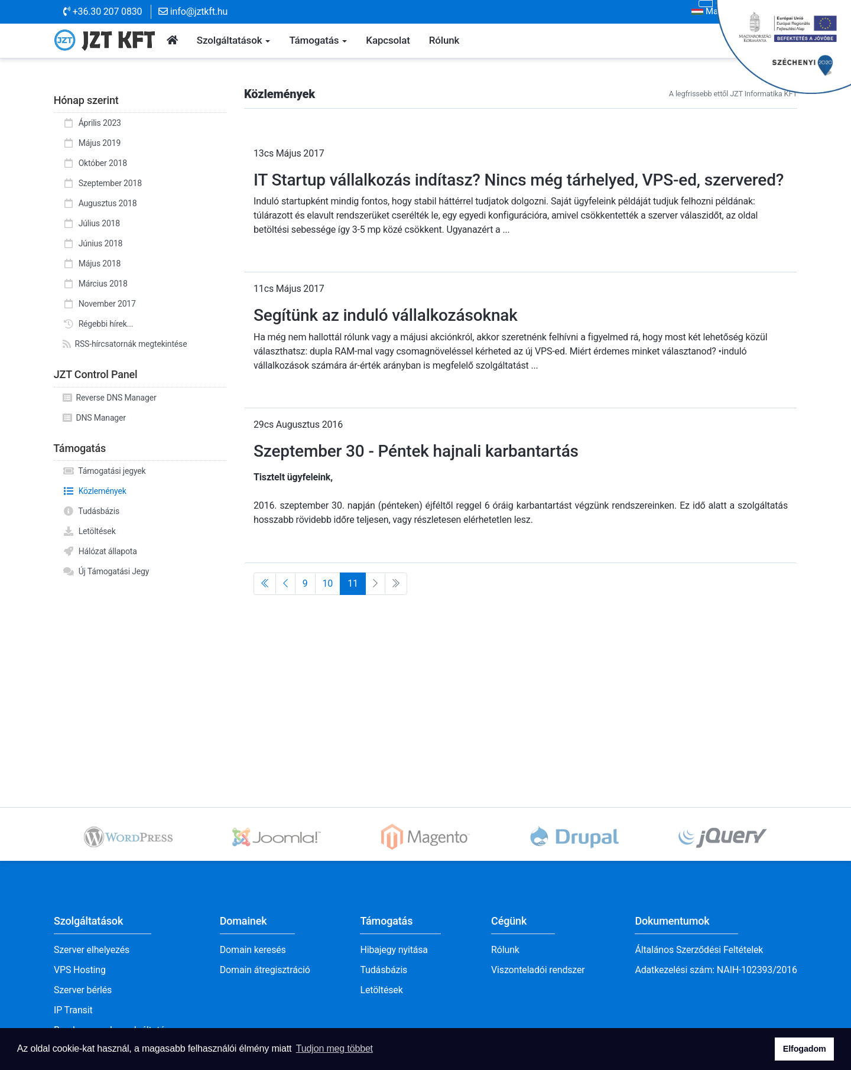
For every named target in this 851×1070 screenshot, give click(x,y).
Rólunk (505, 949)
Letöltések (89, 531)
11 (352, 583)
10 (328, 583)
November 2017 (99, 304)
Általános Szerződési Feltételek (699, 949)
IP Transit (73, 1010)
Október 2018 (95, 163)
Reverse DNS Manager (110, 398)
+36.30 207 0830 (102, 11)
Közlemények (94, 491)
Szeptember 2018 (102, 183)
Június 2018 (92, 243)
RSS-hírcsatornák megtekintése (125, 344)
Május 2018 (92, 263)
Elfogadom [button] (804, 1048)
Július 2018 (91, 223)
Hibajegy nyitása (393, 949)
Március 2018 (95, 284)
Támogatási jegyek (104, 471)
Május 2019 (92, 143)
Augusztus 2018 (100, 203)
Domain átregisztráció (265, 969)
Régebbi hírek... (98, 324)
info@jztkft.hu (193, 11)
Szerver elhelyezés (91, 949)
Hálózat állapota (100, 551)
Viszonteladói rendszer (538, 969)
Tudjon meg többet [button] (334, 1048)
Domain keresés (253, 949)
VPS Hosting (80, 969)
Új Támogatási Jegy (106, 571)
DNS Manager (94, 418)
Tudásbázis (91, 511)
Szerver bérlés (83, 990)
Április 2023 (92, 123)
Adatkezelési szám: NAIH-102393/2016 (716, 969)
